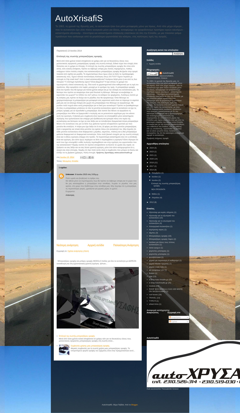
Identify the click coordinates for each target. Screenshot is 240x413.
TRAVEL (152, 298)
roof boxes (153, 294)
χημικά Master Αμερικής (159, 264)
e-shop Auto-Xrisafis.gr (158, 280)
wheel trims (154, 304)
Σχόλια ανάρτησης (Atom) (78, 251)
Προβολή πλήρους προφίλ (158, 138)
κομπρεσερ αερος (156, 229)
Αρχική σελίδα (96, 245)
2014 (152, 170)
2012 (152, 202)
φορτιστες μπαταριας (157, 251)
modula (152, 286)
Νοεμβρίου (156, 173)
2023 (152, 151)
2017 (152, 166)
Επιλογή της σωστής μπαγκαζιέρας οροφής (77, 336)
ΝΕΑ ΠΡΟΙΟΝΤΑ (158, 189)
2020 (152, 159)
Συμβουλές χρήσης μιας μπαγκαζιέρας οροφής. (90, 346)
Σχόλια (173, 321)
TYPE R (152, 301)
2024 (152, 148)
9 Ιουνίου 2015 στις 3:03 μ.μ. (87, 174)
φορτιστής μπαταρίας (157, 254)
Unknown (70, 174)
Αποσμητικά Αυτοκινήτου (159, 226)
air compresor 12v (156, 270)
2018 (152, 162)
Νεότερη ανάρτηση (67, 245)
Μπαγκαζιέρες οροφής (158, 236)
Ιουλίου (155, 177)
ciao (151, 276)
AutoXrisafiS (79, 18)
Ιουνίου (155, 180)
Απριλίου (156, 197)
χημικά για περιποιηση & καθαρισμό (164, 260)
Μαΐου (154, 194)
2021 (152, 155)
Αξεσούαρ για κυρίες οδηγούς (161, 212)
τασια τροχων (154, 248)
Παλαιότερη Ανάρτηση (126, 245)
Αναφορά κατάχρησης (158, 310)
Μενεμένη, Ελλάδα (70, 161)
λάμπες (152, 233)
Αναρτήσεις (175, 317)
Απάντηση (70, 195)
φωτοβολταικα (155, 257)
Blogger (134, 405)
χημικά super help (156, 267)
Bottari (152, 273)
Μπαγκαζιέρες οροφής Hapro (161, 239)
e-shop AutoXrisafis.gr (158, 283)
